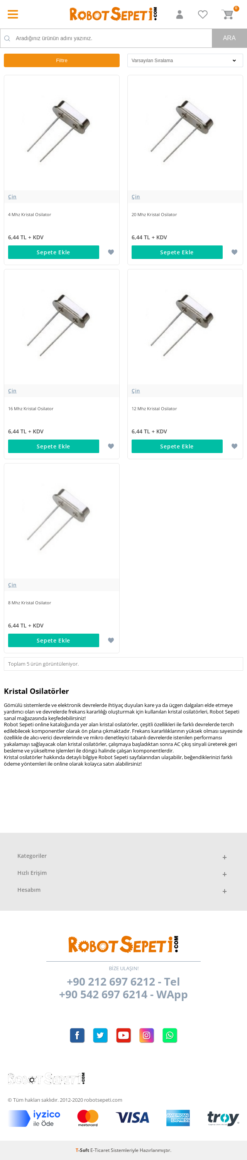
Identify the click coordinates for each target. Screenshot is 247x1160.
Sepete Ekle (53, 252)
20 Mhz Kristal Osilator (154, 214)
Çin (12, 196)
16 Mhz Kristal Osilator (31, 408)
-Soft (83, 1150)
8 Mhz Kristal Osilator (29, 602)
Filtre (62, 60)
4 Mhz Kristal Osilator (29, 214)
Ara (229, 38)
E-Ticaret (100, 1150)
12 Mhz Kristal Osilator (154, 408)
